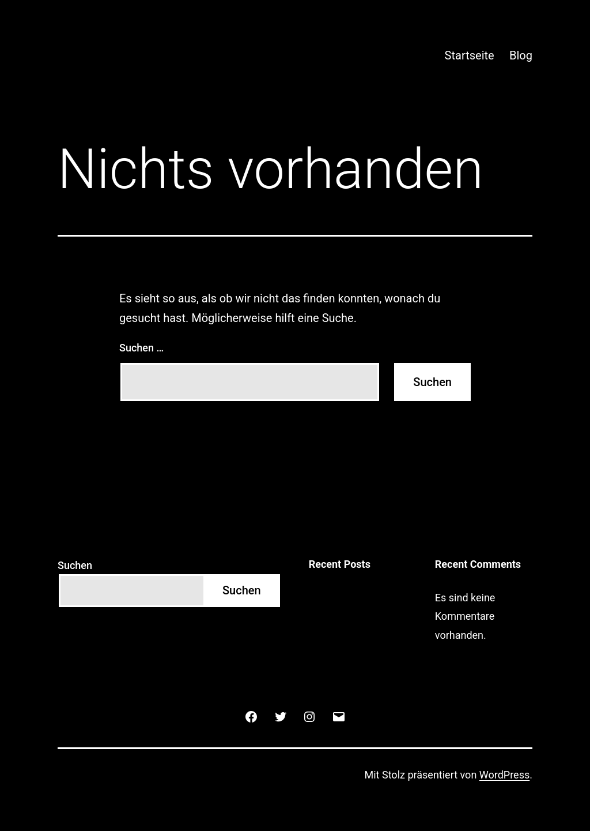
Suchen (75, 565)
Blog (520, 55)
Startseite (469, 55)
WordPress (504, 775)
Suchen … (141, 348)
